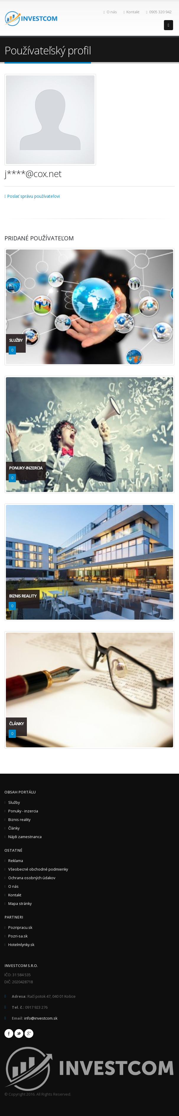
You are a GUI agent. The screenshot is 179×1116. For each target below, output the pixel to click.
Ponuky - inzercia (23, 811)
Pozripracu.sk (20, 927)
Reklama (15, 860)
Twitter (18, 1033)
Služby (14, 802)
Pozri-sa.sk (17, 936)
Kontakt (131, 11)
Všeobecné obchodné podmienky (38, 869)
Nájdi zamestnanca (25, 836)
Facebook (8, 1033)
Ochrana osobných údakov (31, 877)
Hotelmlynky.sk (21, 944)
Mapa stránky (20, 903)
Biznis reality (19, 819)
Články (13, 828)
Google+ (29, 1033)
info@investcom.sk (40, 1018)
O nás (110, 11)
